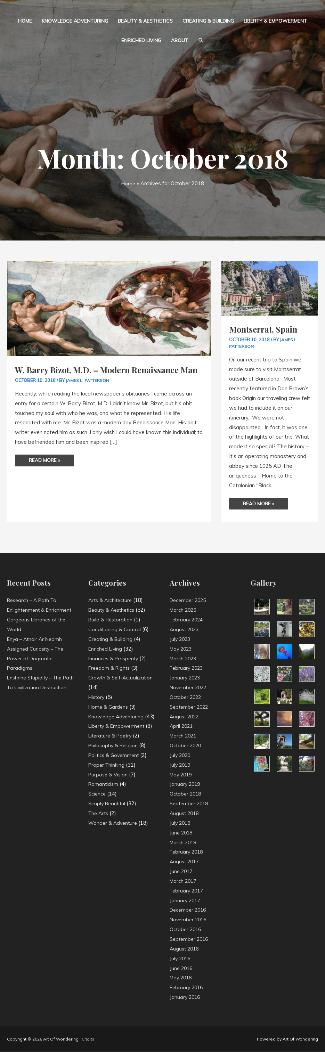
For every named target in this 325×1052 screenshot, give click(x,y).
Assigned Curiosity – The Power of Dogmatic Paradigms (37, 658)
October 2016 (186, 929)
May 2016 (182, 977)
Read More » (45, 470)
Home (25, 21)
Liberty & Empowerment (275, 21)
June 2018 (182, 832)
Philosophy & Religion (114, 765)
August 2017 (185, 861)
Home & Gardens (109, 707)
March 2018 (184, 842)
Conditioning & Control (114, 629)
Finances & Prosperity (114, 658)
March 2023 (184, 658)
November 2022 (189, 687)
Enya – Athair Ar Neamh (36, 639)
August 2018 (185, 813)
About (179, 40)
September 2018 (190, 803)
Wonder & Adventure (113, 842)
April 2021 (182, 726)
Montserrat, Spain (266, 329)
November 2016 (189, 919)
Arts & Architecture (111, 600)
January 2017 (186, 900)
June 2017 (182, 871)
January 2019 (186, 784)
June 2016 (182, 968)
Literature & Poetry (111, 755)
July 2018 (181, 823)
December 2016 (189, 910)
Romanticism (104, 803)
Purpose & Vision (108, 794)
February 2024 (187, 620)
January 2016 (186, 997)
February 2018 (187, 852)
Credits (89, 1039)
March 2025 (184, 610)
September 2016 (190, 939)
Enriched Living (141, 40)
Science (97, 813)
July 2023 (181, 639)
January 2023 (186, 678)
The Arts (99, 832)
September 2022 (190, 707)
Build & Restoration (111, 620)
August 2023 (185, 629)
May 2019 (182, 774)
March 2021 (184, 736)
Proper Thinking (107, 784)
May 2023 (182, 648)
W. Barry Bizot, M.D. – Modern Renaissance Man (103, 375)
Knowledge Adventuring (75, 21)
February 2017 (187, 891)
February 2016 (187, 987)
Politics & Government (115, 774)
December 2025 (189, 600)
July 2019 (181, 765)
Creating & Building (208, 21)
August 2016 (185, 949)
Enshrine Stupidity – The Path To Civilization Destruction (36, 688)
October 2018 (186, 794)
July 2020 (181, 755)
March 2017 (184, 881)
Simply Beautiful (108, 823)
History (97, 697)
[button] (201, 40)
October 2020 (186, 745)
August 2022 (185, 716)
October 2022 (186, 697)
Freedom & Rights (110, 668)
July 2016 (181, 958)
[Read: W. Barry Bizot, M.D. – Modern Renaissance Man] (109, 308)
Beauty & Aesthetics (145, 21)
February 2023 (187, 668)
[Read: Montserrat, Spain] (269, 288)
